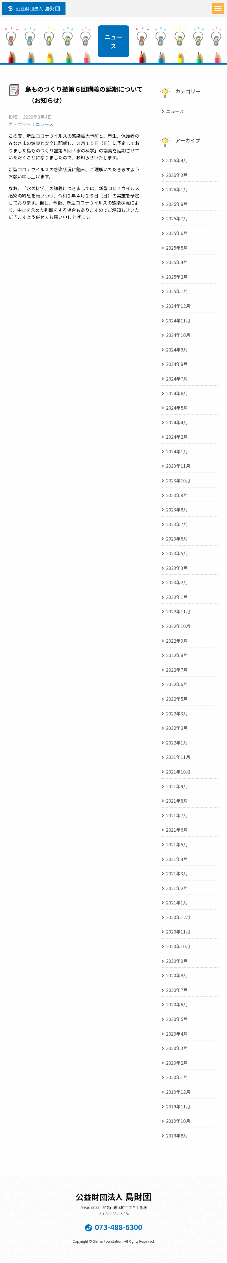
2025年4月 (177, 262)
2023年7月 (177, 524)
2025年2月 (177, 276)
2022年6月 (177, 684)
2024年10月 (178, 334)
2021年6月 (177, 829)
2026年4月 (177, 160)
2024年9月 (177, 349)
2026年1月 (177, 189)
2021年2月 (177, 888)
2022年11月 (178, 611)
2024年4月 (177, 422)
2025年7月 (177, 218)
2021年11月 (178, 757)
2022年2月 (177, 727)
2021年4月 (177, 859)
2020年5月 (177, 1019)
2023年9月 (177, 495)
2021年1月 (177, 902)
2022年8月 (177, 655)
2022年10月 (178, 626)
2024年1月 (177, 451)
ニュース (44, 124)
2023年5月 (177, 553)
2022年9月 (177, 640)
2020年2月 (177, 1062)
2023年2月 (177, 582)
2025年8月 (177, 204)
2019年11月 (178, 1106)
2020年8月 (177, 975)
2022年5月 (177, 698)
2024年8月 (177, 364)
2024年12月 (178, 305)
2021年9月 (177, 786)
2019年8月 (177, 1135)
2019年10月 (178, 1120)
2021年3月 (177, 873)
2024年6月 (177, 393)
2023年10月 (178, 480)
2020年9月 (177, 960)
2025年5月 (177, 247)
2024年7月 (177, 378)
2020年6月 (177, 1004)
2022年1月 (177, 742)
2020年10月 (178, 946)
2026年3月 (177, 175)
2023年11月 (178, 465)
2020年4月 (177, 1033)
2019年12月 (178, 1091)
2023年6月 (177, 538)
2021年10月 (178, 771)
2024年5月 (177, 407)
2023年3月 (177, 567)
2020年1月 (177, 1077)
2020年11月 (178, 931)
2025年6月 (177, 233)
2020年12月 (178, 917)
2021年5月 (177, 844)
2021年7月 (177, 815)
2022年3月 (177, 713)
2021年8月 (177, 800)
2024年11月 (178, 320)
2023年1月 (177, 597)
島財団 (38, 8)
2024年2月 (177, 436)
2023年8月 (177, 509)
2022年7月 (177, 669)
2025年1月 (177, 291)
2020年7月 (177, 990)
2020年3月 (177, 1048)
